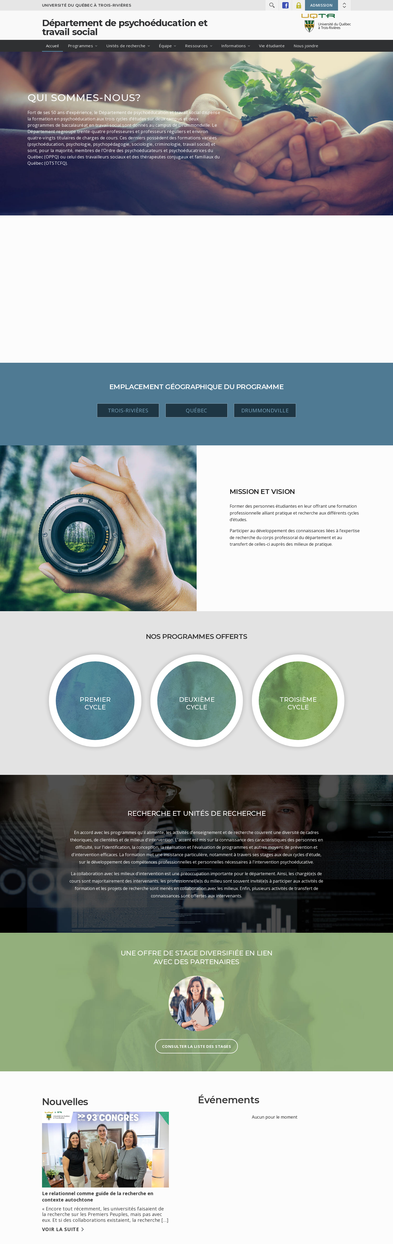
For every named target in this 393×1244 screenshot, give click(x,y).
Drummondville (265, 410)
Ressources (196, 45)
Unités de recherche (126, 45)
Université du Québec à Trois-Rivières (86, 5)
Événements (228, 1100)
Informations (233, 45)
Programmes (80, 45)
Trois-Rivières (128, 410)
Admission (321, 5)
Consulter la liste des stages (196, 1046)
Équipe (165, 45)
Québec (196, 410)
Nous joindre (306, 45)
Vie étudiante (272, 45)
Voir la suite (61, 1229)
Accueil (52, 45)
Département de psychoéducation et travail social (125, 27)
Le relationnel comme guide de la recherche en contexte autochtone (97, 1196)
